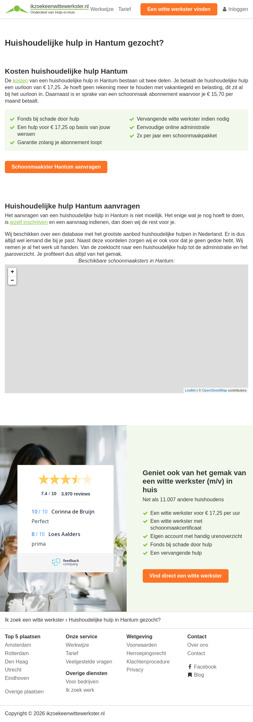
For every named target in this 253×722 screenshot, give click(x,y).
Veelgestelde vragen (89, 661)
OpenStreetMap (214, 390)
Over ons (197, 645)
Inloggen (235, 9)
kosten (20, 80)
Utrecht (13, 669)
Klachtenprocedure (148, 661)
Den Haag (16, 661)
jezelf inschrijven (29, 222)
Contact (196, 653)
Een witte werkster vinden (179, 9)
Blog (198, 675)
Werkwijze (102, 9)
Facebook (205, 667)
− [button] (12, 280)
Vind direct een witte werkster (185, 576)
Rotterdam (17, 653)
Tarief (124, 9)
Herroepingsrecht (146, 653)
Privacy (135, 669)
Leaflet (190, 390)
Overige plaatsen (24, 691)
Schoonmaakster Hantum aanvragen (56, 167)
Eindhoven (17, 678)
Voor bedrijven (82, 681)
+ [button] (12, 272)
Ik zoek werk (80, 690)
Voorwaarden (142, 645)
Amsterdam (18, 645)
